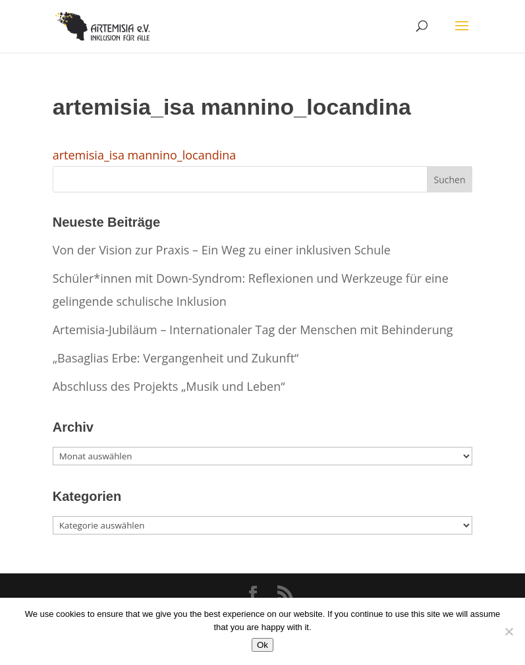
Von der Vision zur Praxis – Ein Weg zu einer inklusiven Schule (222, 250)
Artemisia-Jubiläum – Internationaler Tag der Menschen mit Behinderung (253, 329)
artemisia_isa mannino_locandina (144, 155)
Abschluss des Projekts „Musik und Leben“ (169, 386)
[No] (508, 631)
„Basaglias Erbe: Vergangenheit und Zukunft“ (176, 358)
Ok (262, 645)
